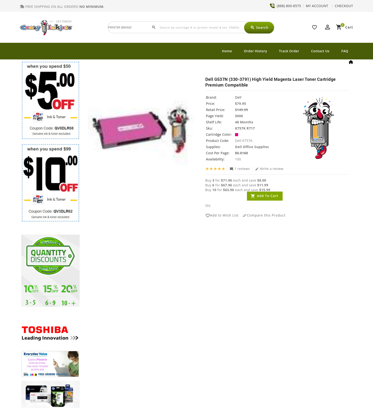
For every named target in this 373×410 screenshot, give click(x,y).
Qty (208, 205)
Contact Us (320, 51)
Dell (238, 97)
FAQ (344, 51)
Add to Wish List (222, 215)
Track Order (289, 51)
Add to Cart (267, 195)
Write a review (269, 168)
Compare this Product (264, 215)
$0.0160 (241, 153)
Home (227, 51)
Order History (255, 51)
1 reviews (240, 168)
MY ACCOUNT (317, 6)
